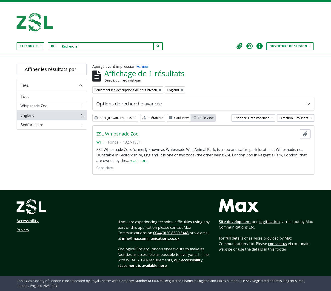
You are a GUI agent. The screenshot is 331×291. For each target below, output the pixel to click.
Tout (24, 96)
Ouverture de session (289, 46)
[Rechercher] (107, 46)
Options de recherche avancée (129, 104)
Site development (235, 221)
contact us (277, 243)
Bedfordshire (51, 125)
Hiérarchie (152, 118)
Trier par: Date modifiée (252, 118)
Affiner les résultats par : (52, 69)
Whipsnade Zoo (51, 107)
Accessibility (28, 220)
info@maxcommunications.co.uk (151, 238)
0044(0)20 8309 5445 (171, 232)
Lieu (25, 85)
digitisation (269, 221)
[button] (239, 46)
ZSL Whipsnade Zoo (117, 134)
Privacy (23, 229)
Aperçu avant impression (115, 118)
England (51, 116)
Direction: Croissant (294, 118)
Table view (203, 118)
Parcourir (29, 46)
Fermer (142, 66)
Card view (179, 118)
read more (139, 160)
